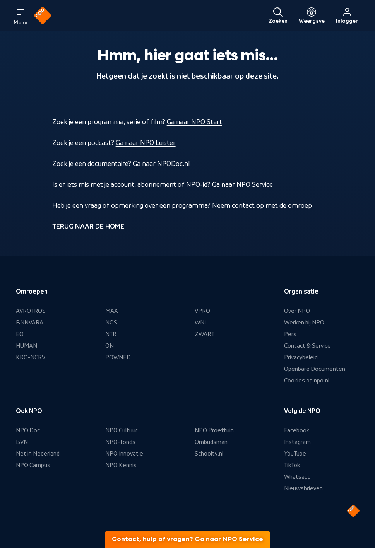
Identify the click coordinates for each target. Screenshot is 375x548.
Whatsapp (297, 477)
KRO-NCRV (30, 357)
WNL (201, 322)
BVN (22, 442)
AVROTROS (31, 311)
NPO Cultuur (121, 430)
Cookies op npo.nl (306, 380)
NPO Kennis (121, 465)
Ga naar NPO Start (194, 121)
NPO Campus (33, 465)
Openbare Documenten (314, 369)
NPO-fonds (120, 442)
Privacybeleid (301, 357)
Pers (290, 334)
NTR (110, 334)
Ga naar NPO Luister (146, 142)
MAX (111, 311)
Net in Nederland (38, 454)
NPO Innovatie (124, 454)
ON (109, 346)
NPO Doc (28, 430)
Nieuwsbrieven (303, 488)
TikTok (292, 465)
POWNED (118, 357)
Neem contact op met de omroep (262, 205)
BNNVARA (29, 322)
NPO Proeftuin (214, 430)
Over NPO (297, 311)
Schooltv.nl (209, 454)
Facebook (296, 430)
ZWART (204, 334)
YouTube (295, 454)
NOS (111, 322)
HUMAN (26, 346)
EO (20, 334)
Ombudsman (211, 442)
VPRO (202, 311)
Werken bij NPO (304, 322)
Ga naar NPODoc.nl (161, 163)
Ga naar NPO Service (242, 184)
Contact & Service (307, 346)
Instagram (297, 442)
